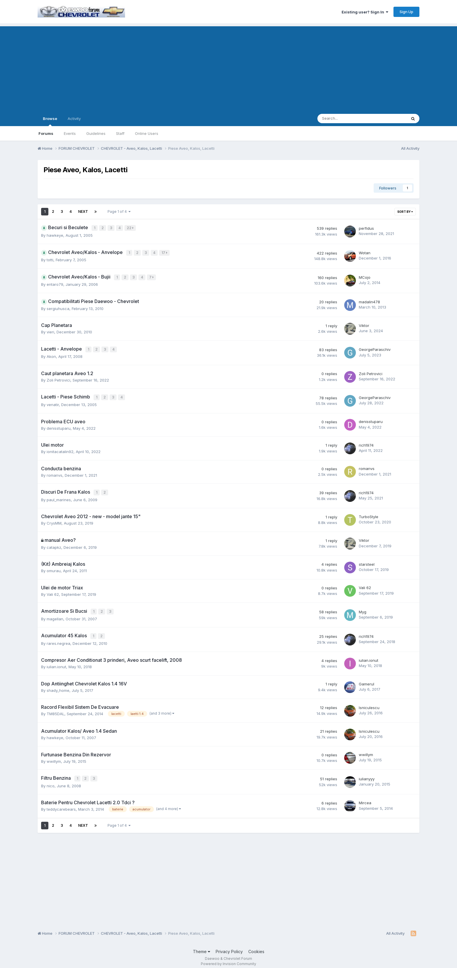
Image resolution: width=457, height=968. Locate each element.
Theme (201, 947)
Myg (362, 608)
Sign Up (406, 11)
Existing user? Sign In (365, 12)
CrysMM (54, 520)
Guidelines (96, 133)
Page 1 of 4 (119, 211)
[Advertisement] (228, 67)
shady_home (58, 686)
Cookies (256, 947)
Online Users (146, 133)
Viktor (364, 324)
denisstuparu (59, 425)
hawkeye (55, 234)
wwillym (54, 757)
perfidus (366, 228)
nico (51, 781)
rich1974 (366, 443)
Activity (74, 118)
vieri (50, 330)
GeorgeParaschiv (375, 348)
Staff (120, 133)
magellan (55, 615)
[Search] (346, 118)
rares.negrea (58, 639)
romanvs (54, 472)
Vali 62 (53, 591)
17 (165, 252)
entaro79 (55, 283)
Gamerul (366, 680)
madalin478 (369, 300)
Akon (51, 354)
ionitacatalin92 (60, 449)
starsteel (367, 561)
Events (70, 133)
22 (130, 228)
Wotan (364, 252)
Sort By (405, 211)
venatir (53, 402)
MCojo (364, 276)
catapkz (54, 544)
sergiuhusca (58, 307)
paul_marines (59, 497)
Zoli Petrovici (58, 378)
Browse (50, 121)
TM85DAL (55, 710)
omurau (54, 567)
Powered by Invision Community (228, 959)
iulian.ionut (56, 663)
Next (83, 211)
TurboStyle (368, 513)
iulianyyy (367, 774)
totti (50, 259)
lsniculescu (369, 703)
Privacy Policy (229, 947)
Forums (45, 133)
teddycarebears (61, 804)
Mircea (365, 798)
